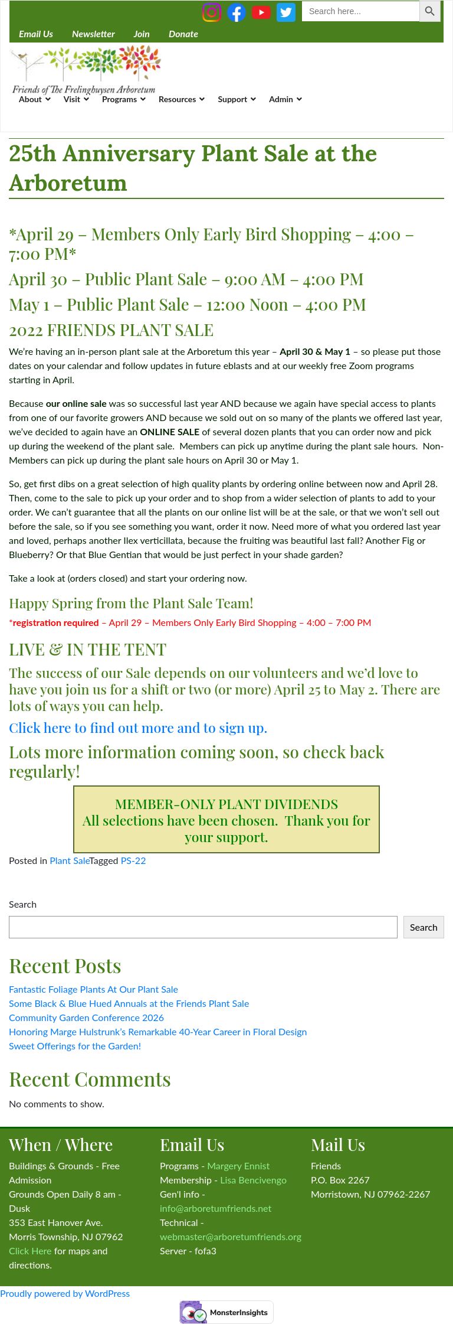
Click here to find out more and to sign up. (138, 727)
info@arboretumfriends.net (215, 1208)
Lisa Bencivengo (253, 1179)
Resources (177, 99)
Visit (72, 99)
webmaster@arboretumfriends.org (230, 1236)
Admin (281, 99)
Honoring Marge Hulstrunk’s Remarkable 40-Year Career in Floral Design (158, 1031)
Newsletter (93, 33)
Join (142, 33)
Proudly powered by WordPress (65, 1293)
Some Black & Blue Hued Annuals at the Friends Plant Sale (129, 1003)
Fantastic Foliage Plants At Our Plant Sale (93, 988)
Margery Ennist (238, 1165)
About (30, 99)
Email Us (36, 33)
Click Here (30, 1250)
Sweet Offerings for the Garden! (75, 1045)
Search (23, 903)
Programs (119, 99)
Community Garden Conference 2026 (86, 1017)
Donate (183, 33)
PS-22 (133, 860)
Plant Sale (69, 860)
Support (232, 99)
